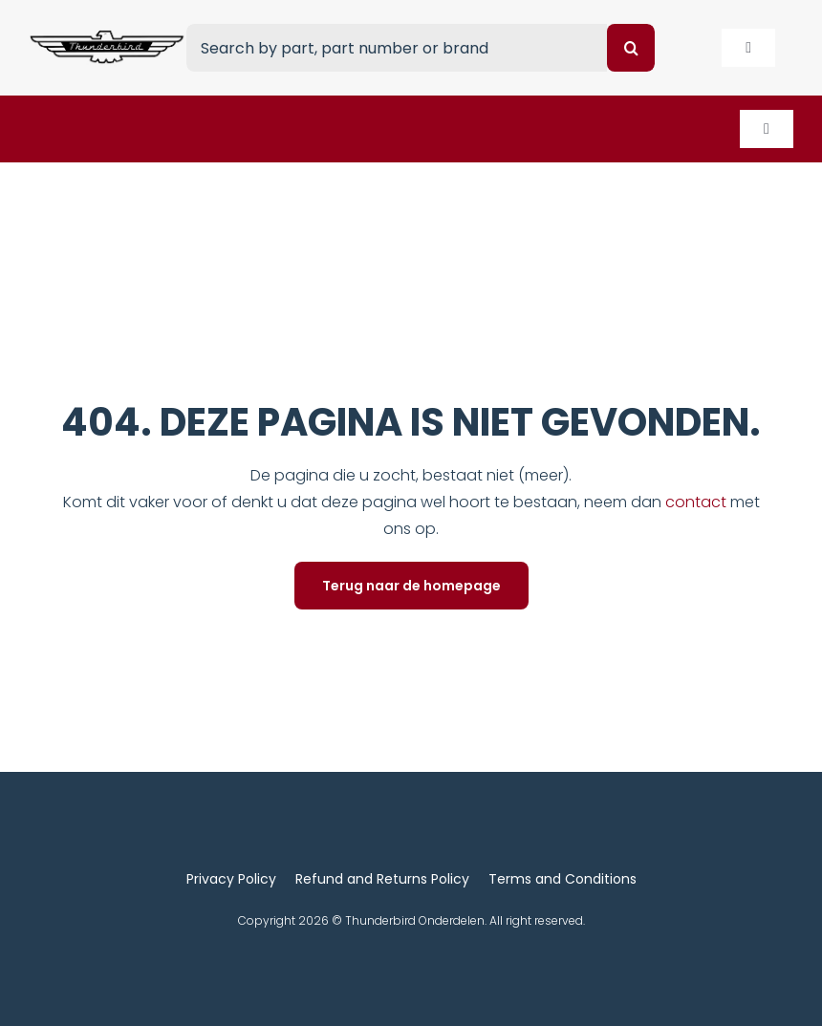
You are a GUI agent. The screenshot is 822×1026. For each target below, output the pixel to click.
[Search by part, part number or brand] (396, 48)
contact (697, 502)
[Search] (631, 48)
